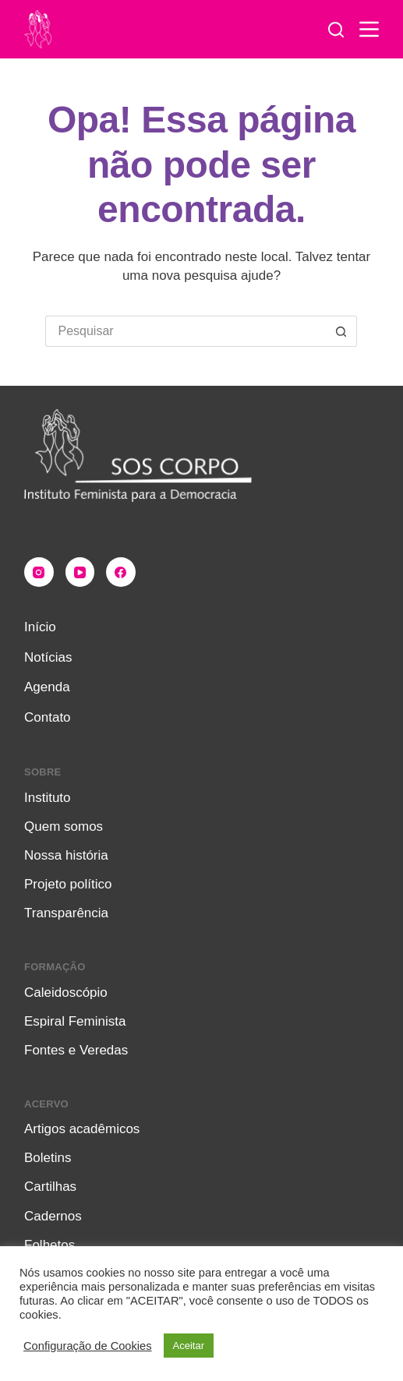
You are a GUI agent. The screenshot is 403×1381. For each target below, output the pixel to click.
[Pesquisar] (336, 29)
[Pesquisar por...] (185, 331)
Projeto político (67, 884)
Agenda (47, 687)
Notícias (48, 657)
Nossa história (66, 855)
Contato (47, 717)
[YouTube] (80, 572)
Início (40, 627)
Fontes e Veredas (76, 1050)
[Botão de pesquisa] (341, 331)
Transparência (66, 913)
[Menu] (369, 29)
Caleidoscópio (66, 992)
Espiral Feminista (74, 1021)
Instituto (47, 797)
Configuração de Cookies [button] (87, 1346)
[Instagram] (39, 572)
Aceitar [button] (188, 1345)
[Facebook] (121, 572)
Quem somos (63, 826)
